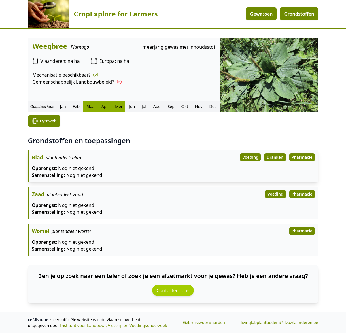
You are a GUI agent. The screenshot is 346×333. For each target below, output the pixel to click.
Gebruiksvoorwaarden (204, 322)
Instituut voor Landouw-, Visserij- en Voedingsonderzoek (113, 325)
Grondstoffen (299, 14)
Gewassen (261, 14)
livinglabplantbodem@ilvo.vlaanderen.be (279, 322)
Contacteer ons (173, 290)
